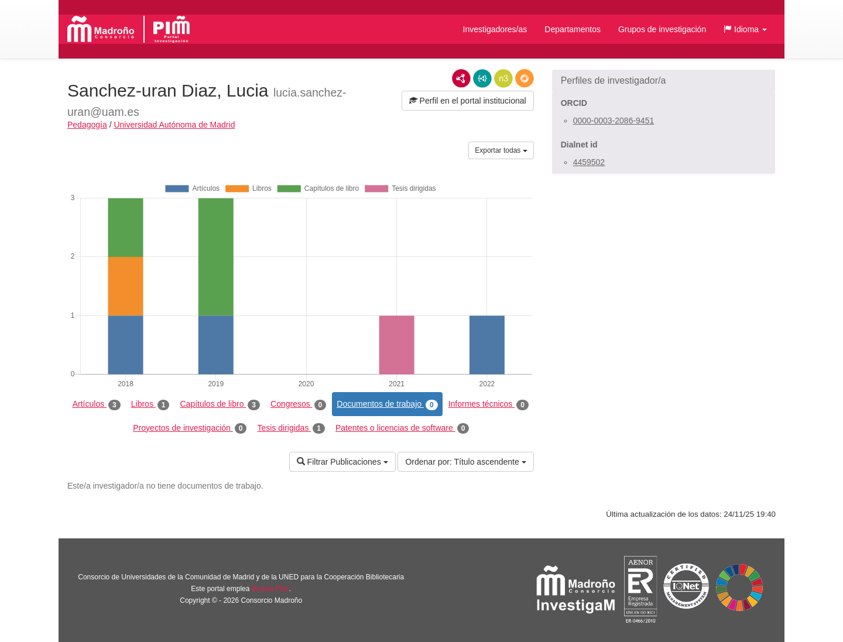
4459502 (589, 162)
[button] (745, 29)
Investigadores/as (495, 29)
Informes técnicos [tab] (488, 404)
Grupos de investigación (662, 29)
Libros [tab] (150, 404)
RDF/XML (461, 78)
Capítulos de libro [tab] (220, 404)
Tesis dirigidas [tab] (291, 428)
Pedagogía (87, 124)
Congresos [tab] (298, 404)
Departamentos (572, 29)
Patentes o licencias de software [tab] (402, 428)
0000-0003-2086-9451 (613, 120)
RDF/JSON (524, 78)
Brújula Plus (270, 589)
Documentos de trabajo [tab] (387, 404)
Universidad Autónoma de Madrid (174, 124)
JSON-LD (482, 78)
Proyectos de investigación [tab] (189, 428)
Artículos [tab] (97, 404)
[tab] (663, 81)
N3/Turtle (503, 78)
